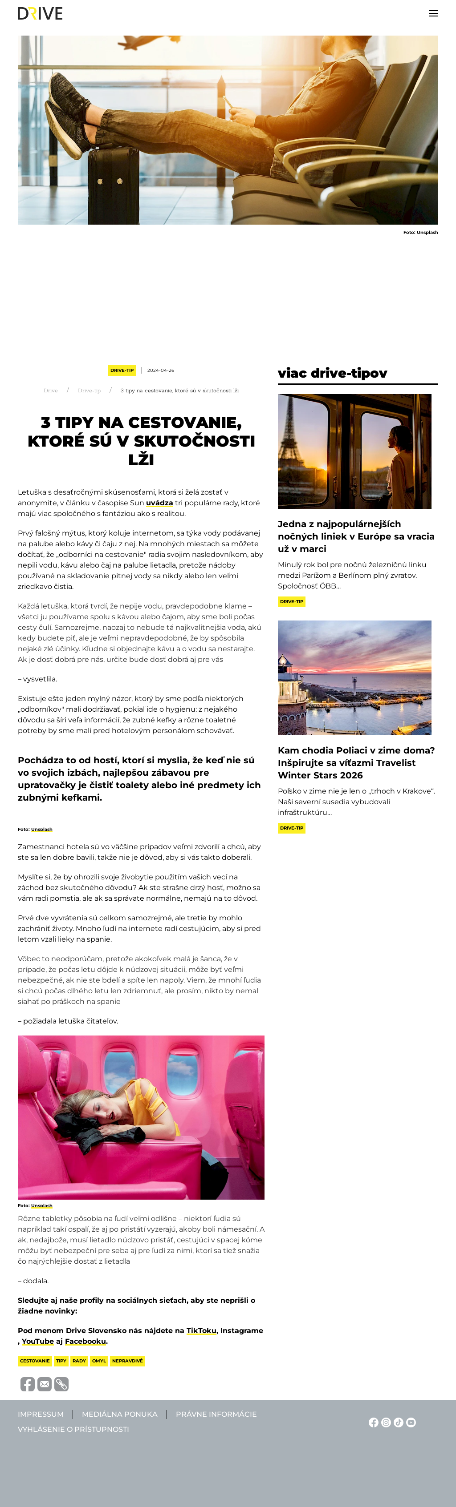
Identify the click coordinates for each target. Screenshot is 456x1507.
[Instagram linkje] (385, 1422)
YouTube (38, 1341)
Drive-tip (122, 370)
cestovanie (35, 1361)
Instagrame (241, 1330)
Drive (51, 390)
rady (79, 1361)
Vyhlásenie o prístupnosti (73, 1429)
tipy (61, 1361)
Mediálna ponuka (120, 1414)
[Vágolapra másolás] (60, 1384)
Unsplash (42, 829)
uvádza (159, 503)
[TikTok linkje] (397, 1422)
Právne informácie (216, 1414)
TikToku (201, 1330)
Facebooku (85, 1341)
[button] (433, 13)
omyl (99, 1361)
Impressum (41, 1414)
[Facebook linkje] (372, 1422)
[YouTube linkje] (409, 1422)
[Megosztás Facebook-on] (26, 1383)
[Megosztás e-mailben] (43, 1383)
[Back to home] (40, 13)
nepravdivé (127, 1361)
